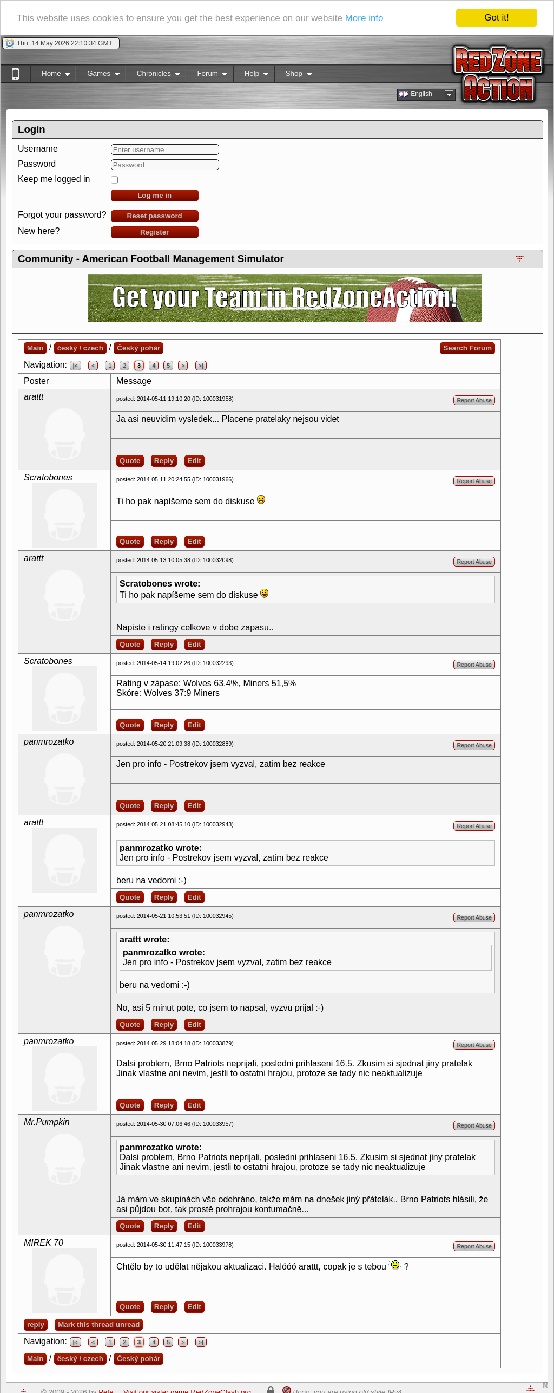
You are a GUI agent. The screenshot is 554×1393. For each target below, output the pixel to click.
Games (98, 75)
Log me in (154, 195)
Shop (293, 75)
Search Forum (467, 348)
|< (75, 365)
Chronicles (153, 75)
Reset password (154, 216)
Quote (130, 461)
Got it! (496, 17)
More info (364, 17)
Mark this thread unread (99, 1324)
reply (35, 1324)
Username (38, 148)
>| (201, 365)
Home (50, 75)
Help (250, 75)
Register (154, 232)
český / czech (80, 348)
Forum (206, 75)
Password (37, 163)
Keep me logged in (54, 179)
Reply (164, 461)
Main (35, 348)
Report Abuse (474, 400)
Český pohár (138, 348)
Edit (194, 461)
